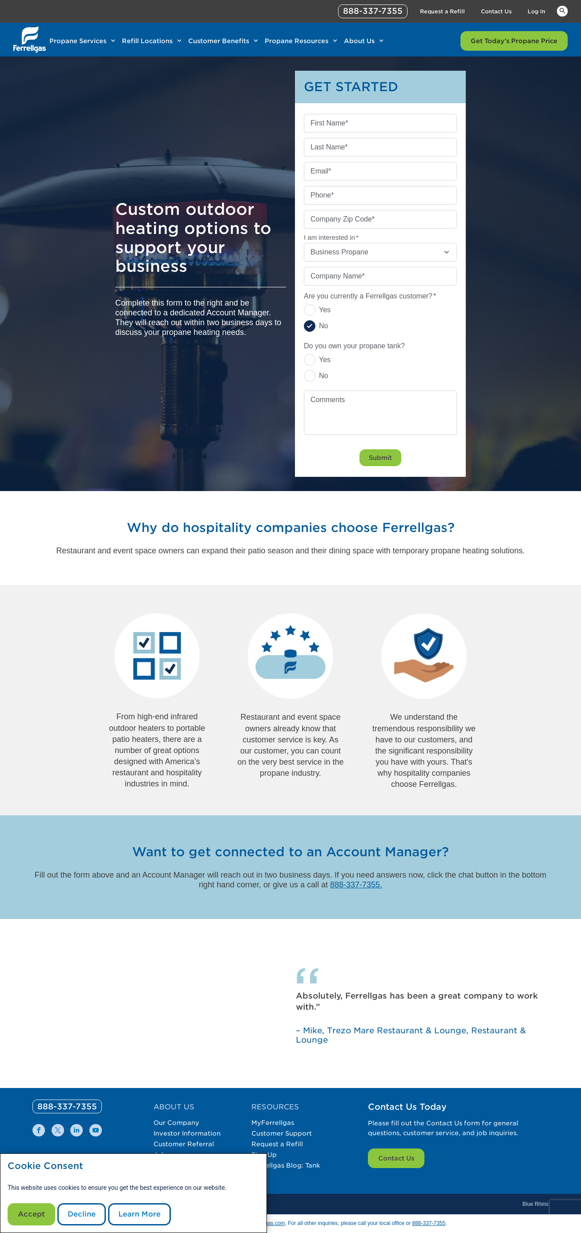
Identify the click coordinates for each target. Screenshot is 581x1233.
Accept (31, 1214)
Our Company (176, 1122)
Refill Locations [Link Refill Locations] (147, 40)
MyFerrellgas (272, 1122)
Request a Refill (277, 1144)
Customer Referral (183, 1144)
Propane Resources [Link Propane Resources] (296, 40)
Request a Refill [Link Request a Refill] (442, 11)
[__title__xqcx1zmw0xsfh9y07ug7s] (29, 39)
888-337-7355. (356, 884)
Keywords (562, 10)
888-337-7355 (428, 1223)
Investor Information (187, 1133)
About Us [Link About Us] (359, 40)
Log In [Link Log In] (536, 11)
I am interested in (331, 237)
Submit (380, 457)
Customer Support (281, 1133)
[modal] (133, 1193)
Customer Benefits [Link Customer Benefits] (218, 40)
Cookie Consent (45, 1166)
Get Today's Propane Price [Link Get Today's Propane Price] (514, 40)
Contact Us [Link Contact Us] (496, 11)
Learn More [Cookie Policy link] (139, 1214)
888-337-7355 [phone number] (373, 11)
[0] (67, 1106)
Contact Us (396, 1158)
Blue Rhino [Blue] (535, 1204)
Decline (82, 1214)
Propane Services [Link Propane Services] (77, 40)
